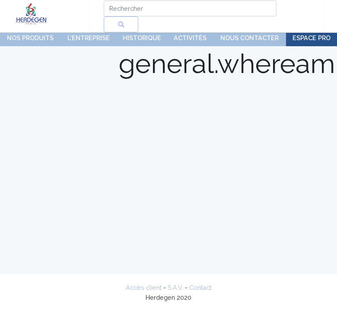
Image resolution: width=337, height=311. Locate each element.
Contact (200, 287)
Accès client (144, 287)
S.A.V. (175, 287)
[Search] (190, 8)
